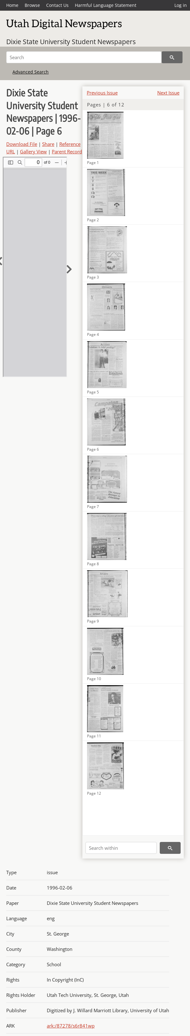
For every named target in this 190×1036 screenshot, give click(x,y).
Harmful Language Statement (105, 5)
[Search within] (121, 848)
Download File (21, 144)
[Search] (84, 57)
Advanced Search (30, 72)
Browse (32, 5)
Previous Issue (102, 93)
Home (12, 5)
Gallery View (33, 151)
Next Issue (168, 93)
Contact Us (57, 5)
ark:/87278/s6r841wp (71, 1026)
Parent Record (67, 151)
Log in (180, 5)
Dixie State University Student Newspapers (71, 41)
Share (48, 144)
